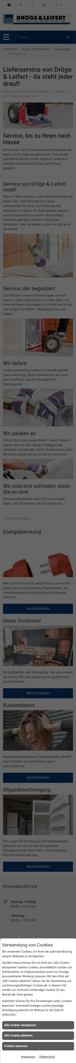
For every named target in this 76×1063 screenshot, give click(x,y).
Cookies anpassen (16, 1046)
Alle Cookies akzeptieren (20, 1025)
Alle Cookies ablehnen (18, 1035)
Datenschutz (47, 1056)
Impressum (28, 1056)
